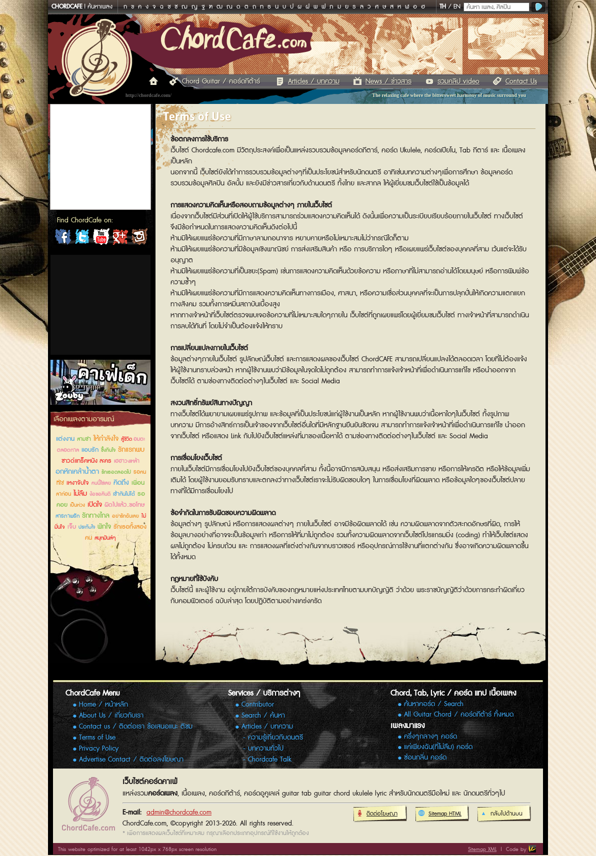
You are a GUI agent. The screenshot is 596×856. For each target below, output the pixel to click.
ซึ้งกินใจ (108, 450)
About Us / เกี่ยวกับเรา (111, 715)
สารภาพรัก (68, 516)
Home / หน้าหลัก (103, 704)
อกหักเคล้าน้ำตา (77, 471)
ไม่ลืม (80, 493)
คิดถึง (121, 482)
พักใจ (104, 526)
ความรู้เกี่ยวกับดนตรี (275, 737)
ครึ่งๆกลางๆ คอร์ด (430, 737)
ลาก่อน (63, 494)
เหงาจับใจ (77, 483)
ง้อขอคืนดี (100, 494)
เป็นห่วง (77, 505)
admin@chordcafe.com (179, 812)
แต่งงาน (65, 439)
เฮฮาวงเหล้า (127, 461)
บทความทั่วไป (266, 748)
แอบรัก (90, 450)
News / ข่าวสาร (389, 81)
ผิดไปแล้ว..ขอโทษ (124, 505)
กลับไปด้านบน (501, 814)
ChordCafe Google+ (120, 239)
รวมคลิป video (459, 81)
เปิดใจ (95, 504)
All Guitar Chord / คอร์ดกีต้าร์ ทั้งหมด (459, 715)
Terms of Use (97, 737)
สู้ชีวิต (127, 439)
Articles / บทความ (314, 81)
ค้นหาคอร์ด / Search (434, 704)
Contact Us (521, 81)
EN (457, 6)
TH (443, 6)
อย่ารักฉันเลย (125, 516)
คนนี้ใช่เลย (101, 483)
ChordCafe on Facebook (63, 239)
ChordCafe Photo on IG (139, 239)
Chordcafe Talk (270, 759)
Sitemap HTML (440, 814)
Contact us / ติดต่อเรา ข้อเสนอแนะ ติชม (135, 726)
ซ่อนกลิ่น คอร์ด (425, 758)
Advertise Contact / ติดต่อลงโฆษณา (131, 759)
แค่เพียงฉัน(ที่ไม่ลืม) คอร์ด (438, 747)
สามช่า (84, 439)
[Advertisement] (100, 305)
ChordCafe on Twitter (82, 239)
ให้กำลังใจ (106, 438)
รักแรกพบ (131, 449)
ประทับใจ (86, 527)
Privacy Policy (98, 748)
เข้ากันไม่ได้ (124, 494)
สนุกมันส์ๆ (105, 538)
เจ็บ (72, 527)
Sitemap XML (482, 849)
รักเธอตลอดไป (116, 472)
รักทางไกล (96, 515)
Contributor (258, 704)
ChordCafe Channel (101, 239)
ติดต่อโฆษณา (377, 814)
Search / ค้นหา (263, 715)
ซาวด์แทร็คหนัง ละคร (87, 461)
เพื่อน (138, 483)
